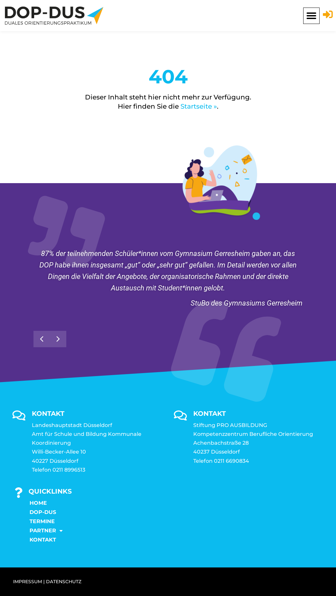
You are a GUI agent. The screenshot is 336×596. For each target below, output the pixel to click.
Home (38, 503)
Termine (42, 521)
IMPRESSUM (27, 582)
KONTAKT (43, 540)
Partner (46, 530)
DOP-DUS (43, 512)
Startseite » (198, 106)
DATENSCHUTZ (63, 582)
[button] (311, 16)
